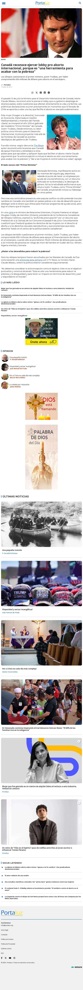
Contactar (4, 935)
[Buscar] (80, 3)
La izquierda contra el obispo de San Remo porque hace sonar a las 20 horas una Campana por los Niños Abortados (43, 898)
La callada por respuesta (19, 384)
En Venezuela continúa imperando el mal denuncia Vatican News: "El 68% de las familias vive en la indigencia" (38, 296)
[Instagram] (15, 958)
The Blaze (38, 145)
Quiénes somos (6, 949)
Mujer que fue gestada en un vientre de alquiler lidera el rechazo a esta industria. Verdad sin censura (37, 289)
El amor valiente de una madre (17, 875)
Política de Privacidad (8, 944)
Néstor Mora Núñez (17, 378)
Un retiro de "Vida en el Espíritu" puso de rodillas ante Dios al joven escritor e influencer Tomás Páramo (38, 310)
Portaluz (7, 85)
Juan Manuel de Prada (18, 368)
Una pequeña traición (18, 357)
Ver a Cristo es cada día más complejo (24, 375)
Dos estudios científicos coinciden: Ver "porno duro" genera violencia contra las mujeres (39, 882)
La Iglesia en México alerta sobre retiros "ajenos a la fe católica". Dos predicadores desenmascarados (33, 303)
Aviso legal (4, 930)
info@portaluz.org (7, 925)
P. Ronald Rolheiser (17, 359)
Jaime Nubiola (15, 387)
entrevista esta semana (31, 260)
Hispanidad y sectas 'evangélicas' (14, 316)
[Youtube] (10, 958)
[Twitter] (6, 958)
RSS (2, 953)
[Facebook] (2, 958)
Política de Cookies (7, 939)
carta (11, 212)
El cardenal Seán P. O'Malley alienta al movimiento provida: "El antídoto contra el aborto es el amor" (41, 889)
